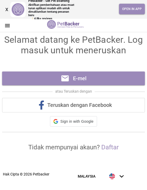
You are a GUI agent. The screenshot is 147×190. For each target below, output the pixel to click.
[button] (73, 121)
